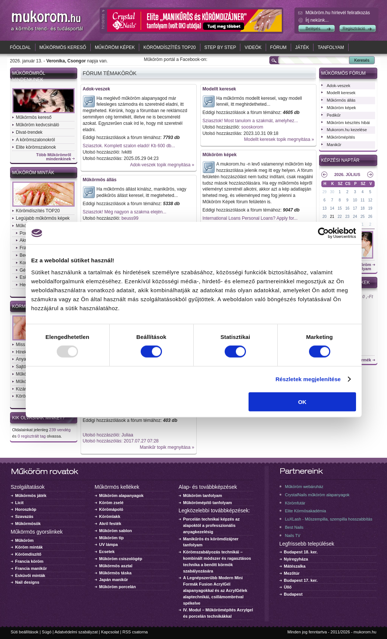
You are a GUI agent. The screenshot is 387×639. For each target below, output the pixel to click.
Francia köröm (29, 561)
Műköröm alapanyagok (121, 495)
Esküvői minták (30, 575)
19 (370, 208)
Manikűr (334, 144)
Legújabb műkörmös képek (43, 218)
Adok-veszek (96, 89)
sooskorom (252, 127)
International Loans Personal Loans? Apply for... (250, 218)
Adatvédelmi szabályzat (76, 632)
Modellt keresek (219, 89)
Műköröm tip (111, 537)
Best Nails (294, 527)
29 (324, 192)
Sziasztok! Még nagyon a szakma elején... (124, 211)
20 (324, 216)
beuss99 (130, 218)
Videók (252, 47)
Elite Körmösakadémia (305, 511)
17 (355, 208)
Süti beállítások (25, 632)
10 (355, 200)
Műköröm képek (115, 47)
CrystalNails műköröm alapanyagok (317, 495)
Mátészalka (295, 566)
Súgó (47, 632)
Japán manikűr (113, 579)
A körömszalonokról (35, 139)
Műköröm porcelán (117, 586)
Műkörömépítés (341, 137)
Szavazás (24, 516)
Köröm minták (29, 547)
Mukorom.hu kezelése (347, 129)
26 (370, 216)
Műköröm (24, 540)
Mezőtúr (292, 573)
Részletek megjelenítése (308, 379)
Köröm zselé (111, 502)
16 (347, 208)
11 (363, 200)
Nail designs (27, 582)
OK (302, 401)
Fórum (278, 47)
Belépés (313, 28)
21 (332, 216)
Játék (302, 47)
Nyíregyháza (296, 559)
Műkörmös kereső (63, 47)
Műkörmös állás (100, 179)
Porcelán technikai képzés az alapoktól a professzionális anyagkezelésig (211, 525)
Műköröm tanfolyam (202, 495)
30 (332, 192)
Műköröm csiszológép (121, 558)
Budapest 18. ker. (301, 552)
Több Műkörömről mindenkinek (53, 157)
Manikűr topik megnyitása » (167, 447)
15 (340, 208)
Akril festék (110, 523)
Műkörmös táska (115, 573)
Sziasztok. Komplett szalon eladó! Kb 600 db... (129, 145)
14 (332, 208)
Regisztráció (354, 28)
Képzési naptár (340, 160)
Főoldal (20, 47)
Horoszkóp (26, 509)
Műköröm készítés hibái (348, 122)
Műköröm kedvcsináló (37, 124)
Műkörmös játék (31, 495)
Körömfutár (295, 503)
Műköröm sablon (115, 530)
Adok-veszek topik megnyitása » (162, 164)
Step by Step (220, 47)
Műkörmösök (28, 523)
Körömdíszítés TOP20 (169, 47)
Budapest (293, 594)
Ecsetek (107, 551)
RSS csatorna (135, 632)
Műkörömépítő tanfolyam (207, 502)
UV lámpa (108, 544)
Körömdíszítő (28, 554)
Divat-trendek (29, 132)
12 (370, 200)
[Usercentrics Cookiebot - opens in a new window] (323, 233)
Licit (19, 502)
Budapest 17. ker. (301, 580)
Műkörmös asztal (115, 566)
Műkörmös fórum (343, 73)
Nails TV (292, 535)
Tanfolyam (331, 47)
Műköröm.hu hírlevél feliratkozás (338, 12)
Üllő (288, 587)
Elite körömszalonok (36, 147)
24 (355, 216)
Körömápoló (111, 509)
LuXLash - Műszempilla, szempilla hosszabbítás (328, 519)
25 (363, 216)
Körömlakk (110, 516)
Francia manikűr (31, 568)
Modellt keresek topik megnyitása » (279, 139)
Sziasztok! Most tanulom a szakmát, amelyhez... (250, 120)
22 (340, 216)
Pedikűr (334, 115)
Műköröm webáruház (304, 486)
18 (363, 208)
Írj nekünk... (317, 20)
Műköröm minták (33, 172)
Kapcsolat (110, 632)
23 (347, 216)
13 (324, 208)
